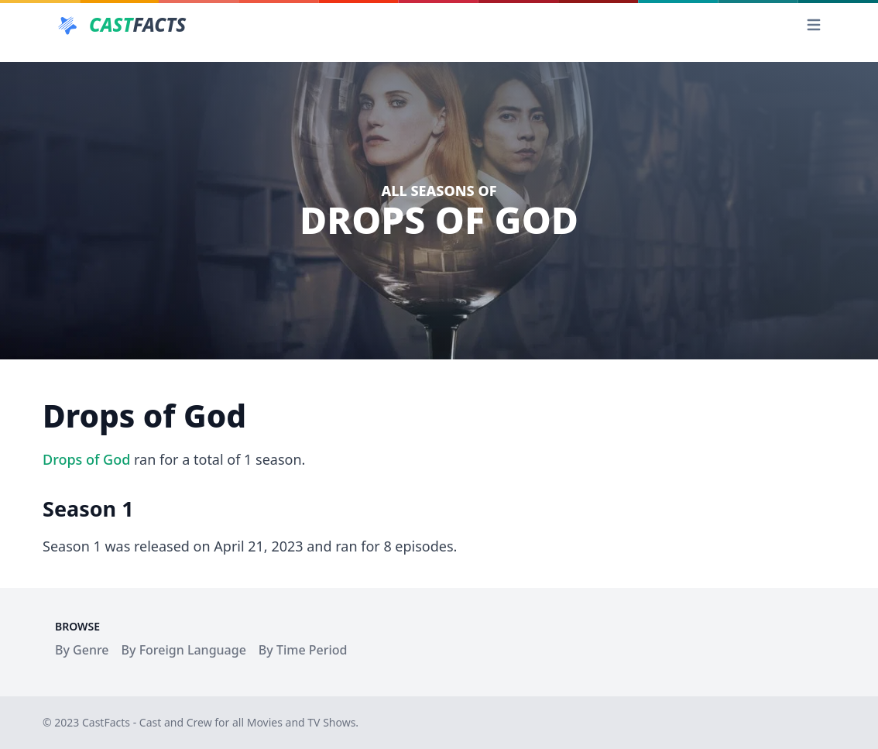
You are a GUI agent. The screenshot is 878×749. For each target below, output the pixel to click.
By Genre (82, 649)
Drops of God (86, 459)
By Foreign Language (184, 649)
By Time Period (303, 649)
